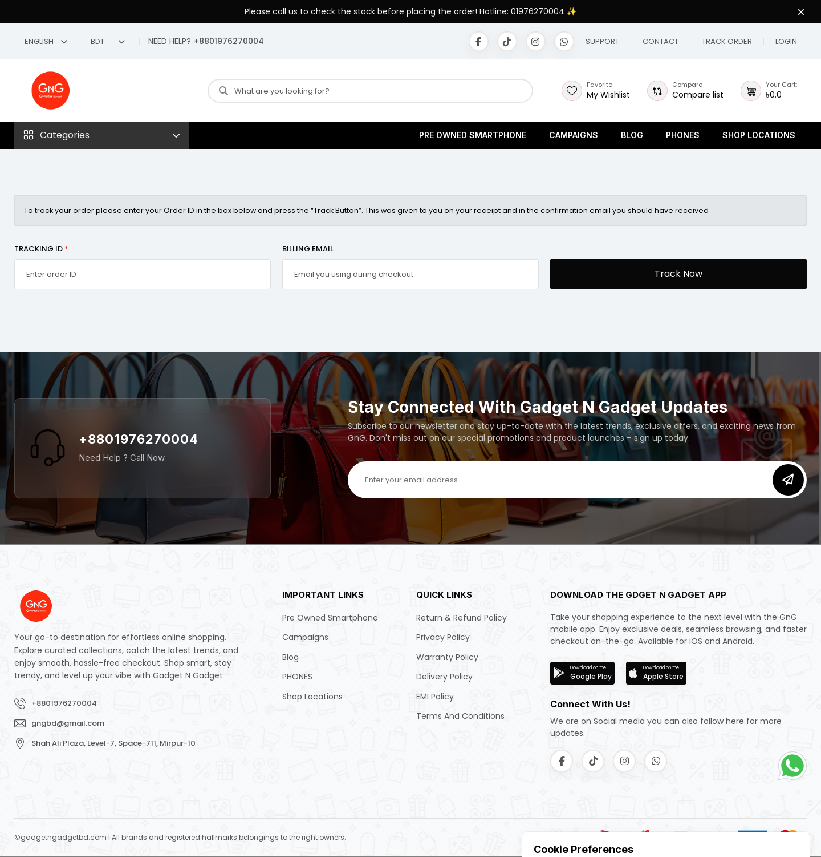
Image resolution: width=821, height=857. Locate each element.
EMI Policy (435, 696)
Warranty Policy (447, 657)
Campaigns (573, 135)
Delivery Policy (444, 676)
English (46, 41)
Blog (632, 135)
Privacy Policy (443, 637)
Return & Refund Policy (461, 617)
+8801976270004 (138, 439)
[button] (660, 41)
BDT (108, 41)
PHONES (683, 135)
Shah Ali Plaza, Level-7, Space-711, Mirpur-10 (113, 743)
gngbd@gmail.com (67, 723)
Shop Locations (758, 135)
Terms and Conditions (460, 716)
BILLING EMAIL (308, 248)
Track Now (678, 273)
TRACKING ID (41, 248)
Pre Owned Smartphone (472, 135)
